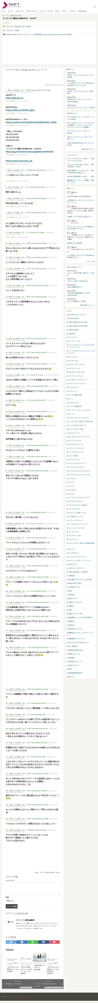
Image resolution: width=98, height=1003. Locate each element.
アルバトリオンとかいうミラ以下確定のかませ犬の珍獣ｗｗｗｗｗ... (80, 239)
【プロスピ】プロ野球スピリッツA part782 (13, 970)
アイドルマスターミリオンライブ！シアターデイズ (80, 369)
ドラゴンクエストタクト (77, 488)
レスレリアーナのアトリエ (78, 581)
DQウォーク (20, 11)
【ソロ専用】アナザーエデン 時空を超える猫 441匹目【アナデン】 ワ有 (81, 83)
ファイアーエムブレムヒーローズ (80, 520)
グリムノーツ (73, 409)
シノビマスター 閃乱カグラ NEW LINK (81, 441)
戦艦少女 (72, 648)
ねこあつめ (72, 512)
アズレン (65, 11)
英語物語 (72, 686)
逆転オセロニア (74, 694)
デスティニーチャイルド (77, 468)
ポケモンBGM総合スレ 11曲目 (81, 314)
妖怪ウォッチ (73, 624)
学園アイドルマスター (76, 628)
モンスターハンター (75, 559)
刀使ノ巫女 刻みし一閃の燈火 (79, 597)
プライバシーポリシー (28, 999)
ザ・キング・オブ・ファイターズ (80, 429)
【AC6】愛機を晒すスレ (81, 300)
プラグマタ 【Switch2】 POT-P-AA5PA (18, 26)
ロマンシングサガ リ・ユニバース (26, 965)
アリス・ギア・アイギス (77, 382)
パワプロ (72, 516)
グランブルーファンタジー (78, 401)
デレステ (50, 11)
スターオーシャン (75, 453)
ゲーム (3, 11)
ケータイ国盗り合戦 (75, 413)
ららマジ (72, 573)
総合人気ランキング (88, 157)
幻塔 (70, 636)
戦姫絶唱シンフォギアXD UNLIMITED (81, 644)
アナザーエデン (74, 378)
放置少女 (72, 652)
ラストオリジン (74, 563)
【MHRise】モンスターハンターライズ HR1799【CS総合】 (81, 101)
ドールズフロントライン (77, 472)
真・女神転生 (73, 674)
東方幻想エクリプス (75, 656)
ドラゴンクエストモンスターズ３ (80, 496)
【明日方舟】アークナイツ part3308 (39, 970)
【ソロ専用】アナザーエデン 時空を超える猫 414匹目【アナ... (80, 268)
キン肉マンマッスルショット (79, 397)
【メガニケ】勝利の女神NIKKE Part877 (49, 872)
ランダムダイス (74, 577)
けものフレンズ (74, 421)
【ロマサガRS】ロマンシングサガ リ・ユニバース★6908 (26, 972)
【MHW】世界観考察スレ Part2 (77, 188)
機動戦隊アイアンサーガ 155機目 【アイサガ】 (78, 193)
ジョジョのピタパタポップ (78, 445)
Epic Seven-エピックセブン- (78, 330)
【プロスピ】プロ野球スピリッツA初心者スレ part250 (53, 971)
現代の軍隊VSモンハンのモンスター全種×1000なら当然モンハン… (77, 181)
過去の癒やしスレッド (87, 320)
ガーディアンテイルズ (76, 393)
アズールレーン (74, 374)
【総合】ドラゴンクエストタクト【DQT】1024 (81, 92)
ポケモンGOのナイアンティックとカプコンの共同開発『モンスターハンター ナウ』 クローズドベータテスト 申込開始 (80, 131)
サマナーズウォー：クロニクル (79, 437)
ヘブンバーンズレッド (76, 543)
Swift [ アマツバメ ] (13, 999)
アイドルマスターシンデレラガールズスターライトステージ (80, 362)
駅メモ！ (72, 706)
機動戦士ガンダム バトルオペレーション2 (80, 661)
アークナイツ (37, 963)
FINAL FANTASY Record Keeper (79, 338)
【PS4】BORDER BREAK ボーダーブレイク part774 (80, 152)
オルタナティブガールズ (77, 389)
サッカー (72, 433)
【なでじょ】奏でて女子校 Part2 (81, 293)
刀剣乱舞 (72, 601)
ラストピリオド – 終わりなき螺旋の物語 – (81, 568)
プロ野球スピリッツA (12, 964)
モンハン (10, 11)
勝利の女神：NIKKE (16, 15)
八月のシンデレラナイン (77, 593)
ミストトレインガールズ (77, 551)
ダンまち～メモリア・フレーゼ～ (80, 457)
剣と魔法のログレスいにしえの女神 (81, 605)
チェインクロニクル (75, 460)
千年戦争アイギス (75, 613)
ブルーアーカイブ (75, 531)
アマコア (73, 11)
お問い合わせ (82, 11)
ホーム (3, 15)
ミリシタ (42, 11)
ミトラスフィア (74, 555)
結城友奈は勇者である (76, 678)
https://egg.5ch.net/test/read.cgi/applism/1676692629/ (30, 151)
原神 (70, 617)
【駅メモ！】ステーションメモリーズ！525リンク (80, 146)
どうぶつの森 (73, 476)
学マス (57, 11)
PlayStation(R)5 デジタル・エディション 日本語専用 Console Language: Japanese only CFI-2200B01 (38, 34)
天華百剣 (72, 620)
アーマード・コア (75, 357)
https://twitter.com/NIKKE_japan (20, 110)
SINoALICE (72, 349)
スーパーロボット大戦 (76, 449)
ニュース (72, 508)
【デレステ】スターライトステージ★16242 (81, 109)
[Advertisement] (49, 51)
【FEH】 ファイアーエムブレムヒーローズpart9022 (81, 75)
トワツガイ (72, 500)
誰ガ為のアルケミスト (76, 690)
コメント (10, 880)
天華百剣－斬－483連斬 (75, 255)
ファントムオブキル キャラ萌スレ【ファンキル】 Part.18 (78, 168)
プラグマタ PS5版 (12, 30)
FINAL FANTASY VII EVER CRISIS (79, 341)
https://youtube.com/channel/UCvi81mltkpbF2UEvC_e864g (31, 122)
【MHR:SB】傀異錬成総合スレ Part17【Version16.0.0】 (81, 307)
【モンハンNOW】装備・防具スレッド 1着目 (81, 286)
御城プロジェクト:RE (76, 640)
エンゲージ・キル (75, 386)
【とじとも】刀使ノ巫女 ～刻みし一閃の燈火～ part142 (78, 174)
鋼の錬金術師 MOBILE (76, 702)
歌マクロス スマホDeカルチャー (80, 670)
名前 (7, 897)
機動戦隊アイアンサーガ (77, 666)
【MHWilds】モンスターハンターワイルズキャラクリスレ (80, 212)
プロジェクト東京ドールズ (78, 535)
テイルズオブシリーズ (76, 464)
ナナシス (72, 504)
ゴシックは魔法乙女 (75, 425)
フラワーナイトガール (76, 524)
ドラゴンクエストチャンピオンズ (80, 492)
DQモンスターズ (31, 11)
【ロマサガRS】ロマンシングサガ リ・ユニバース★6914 (80, 122)
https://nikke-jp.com (14, 98)
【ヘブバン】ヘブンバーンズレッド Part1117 (80, 140)
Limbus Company (74, 345)
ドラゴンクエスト (75, 480)
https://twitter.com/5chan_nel (19, 161)
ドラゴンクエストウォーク (78, 484)
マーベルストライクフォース (79, 547)
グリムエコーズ (74, 405)
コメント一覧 (90, 274)
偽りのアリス (73, 589)
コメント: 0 (38, 69)
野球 (70, 698)
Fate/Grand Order (74, 334)
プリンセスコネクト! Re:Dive (78, 527)
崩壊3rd (71, 632)
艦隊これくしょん (75, 682)
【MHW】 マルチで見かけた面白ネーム (80, 228)
